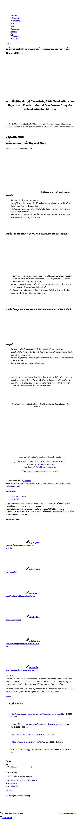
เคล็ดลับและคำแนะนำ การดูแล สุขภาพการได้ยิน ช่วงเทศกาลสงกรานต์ (36, 714)
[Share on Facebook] (18, 496)
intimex (28, 480)
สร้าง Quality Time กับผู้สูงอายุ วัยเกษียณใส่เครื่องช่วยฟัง (32, 749)
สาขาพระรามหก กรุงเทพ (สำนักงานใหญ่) (22, 780)
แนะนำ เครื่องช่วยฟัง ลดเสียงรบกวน (24, 734)
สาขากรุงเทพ (12, 783)
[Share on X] (15, 499)
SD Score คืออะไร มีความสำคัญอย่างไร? (25, 742)
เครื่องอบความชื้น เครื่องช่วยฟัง (58, 483)
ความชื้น (25, 483)
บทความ (9, 43)
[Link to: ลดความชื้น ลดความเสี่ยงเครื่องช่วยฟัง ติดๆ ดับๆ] (22, 669)
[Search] (15, 36)
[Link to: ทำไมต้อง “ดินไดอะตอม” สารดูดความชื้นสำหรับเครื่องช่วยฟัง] (23, 644)
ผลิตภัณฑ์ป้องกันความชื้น (34, 457)
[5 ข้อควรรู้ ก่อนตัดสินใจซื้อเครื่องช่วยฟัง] (59, 813)
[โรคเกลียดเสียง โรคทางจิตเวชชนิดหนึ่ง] (20, 813)
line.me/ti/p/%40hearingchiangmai (42, 467)
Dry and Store (16, 483)
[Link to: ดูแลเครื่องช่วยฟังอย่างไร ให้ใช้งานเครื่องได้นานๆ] (21, 594)
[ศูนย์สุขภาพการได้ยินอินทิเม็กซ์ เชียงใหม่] (23, 10)
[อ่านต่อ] (8, 696)
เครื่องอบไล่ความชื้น (51, 471)
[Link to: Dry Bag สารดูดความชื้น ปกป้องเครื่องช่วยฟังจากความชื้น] (22, 545)
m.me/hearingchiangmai (44, 464)
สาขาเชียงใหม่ (13, 786)
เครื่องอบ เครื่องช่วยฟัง (37, 483)
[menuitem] (42, 15)
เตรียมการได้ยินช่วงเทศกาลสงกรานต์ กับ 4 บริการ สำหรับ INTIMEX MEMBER (39, 724)
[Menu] (15, 38)
